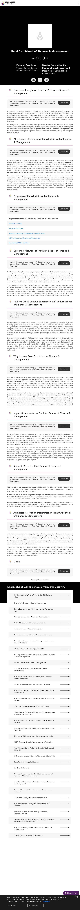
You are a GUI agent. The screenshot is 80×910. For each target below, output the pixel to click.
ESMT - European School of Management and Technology (33, 750)
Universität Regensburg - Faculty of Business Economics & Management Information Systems (33, 783)
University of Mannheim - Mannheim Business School (32, 625)
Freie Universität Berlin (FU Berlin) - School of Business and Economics (34, 757)
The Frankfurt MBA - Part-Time (19, 251)
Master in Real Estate (16, 236)
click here (46, 901)
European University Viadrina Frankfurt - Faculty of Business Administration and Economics (34, 829)
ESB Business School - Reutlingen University (29, 657)
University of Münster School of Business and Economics (33, 643)
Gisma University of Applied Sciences (26, 770)
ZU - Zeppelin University (22, 776)
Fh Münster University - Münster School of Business (31, 715)
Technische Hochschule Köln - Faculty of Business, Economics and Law (31, 821)
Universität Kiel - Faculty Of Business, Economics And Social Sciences (34, 708)
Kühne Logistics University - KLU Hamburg (28, 844)
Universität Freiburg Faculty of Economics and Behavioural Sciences (34, 730)
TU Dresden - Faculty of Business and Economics (30, 806)
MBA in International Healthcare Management (24, 246)
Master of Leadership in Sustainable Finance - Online (27, 241)
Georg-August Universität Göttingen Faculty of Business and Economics (34, 738)
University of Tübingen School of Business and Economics (33, 745)
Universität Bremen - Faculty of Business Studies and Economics (31, 813)
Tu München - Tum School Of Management (28, 637)
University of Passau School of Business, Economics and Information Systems (33, 686)
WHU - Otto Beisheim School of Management (29, 631)
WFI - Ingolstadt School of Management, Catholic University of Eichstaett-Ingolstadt (34, 664)
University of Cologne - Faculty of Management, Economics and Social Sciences (34, 650)
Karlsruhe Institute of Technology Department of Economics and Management (34, 791)
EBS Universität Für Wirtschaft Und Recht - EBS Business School (33, 605)
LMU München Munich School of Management (30, 671)
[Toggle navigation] (78, 3)
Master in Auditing (15, 232)
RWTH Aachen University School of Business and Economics (34, 764)
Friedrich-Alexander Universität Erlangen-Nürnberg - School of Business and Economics (34, 722)
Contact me (64, 111)
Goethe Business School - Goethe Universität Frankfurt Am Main (34, 618)
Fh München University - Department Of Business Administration (30, 678)
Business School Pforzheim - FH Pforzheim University (32, 693)
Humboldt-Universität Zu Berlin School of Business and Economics (32, 799)
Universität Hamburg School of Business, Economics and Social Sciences (33, 837)
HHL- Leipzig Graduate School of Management (30, 611)
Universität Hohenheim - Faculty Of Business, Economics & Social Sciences (34, 700)
